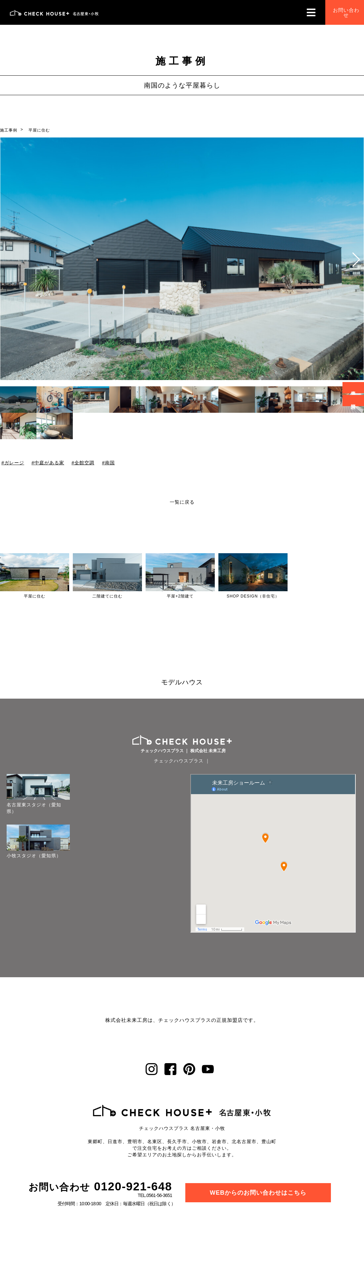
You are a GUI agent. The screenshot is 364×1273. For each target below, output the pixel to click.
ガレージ (14, 462)
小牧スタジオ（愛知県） (34, 856)
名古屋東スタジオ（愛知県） (34, 808)
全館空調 (84, 462)
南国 (110, 462)
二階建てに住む (107, 596)
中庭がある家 (49, 462)
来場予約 (353, 387)
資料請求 (353, 400)
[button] (356, 259)
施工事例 (8, 130)
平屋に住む (39, 130)
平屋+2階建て (180, 596)
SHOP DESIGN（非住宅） (253, 596)
